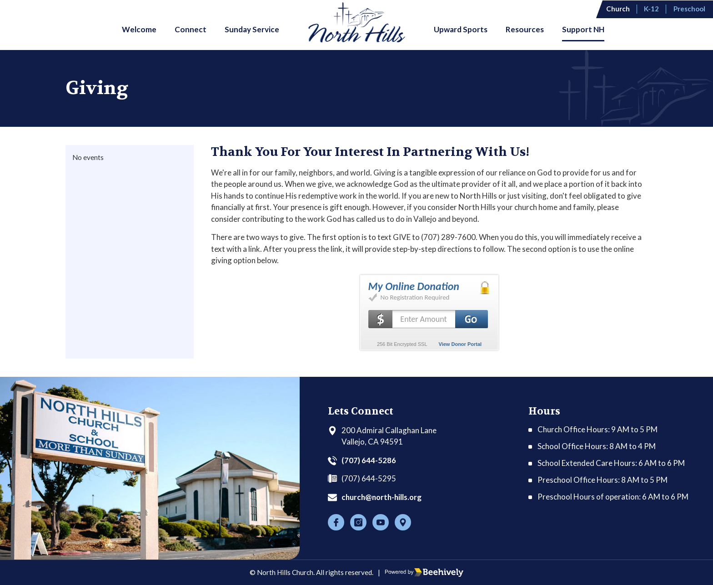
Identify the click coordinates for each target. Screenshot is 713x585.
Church (619, 9)
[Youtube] (380, 522)
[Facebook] (336, 522)
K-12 (652, 9)
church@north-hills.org (383, 497)
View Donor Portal (460, 344)
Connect (190, 29)
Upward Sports (460, 29)
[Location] (403, 522)
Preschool (690, 9)
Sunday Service (252, 29)
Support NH (583, 29)
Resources (525, 29)
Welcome (139, 29)
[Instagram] (358, 522)
